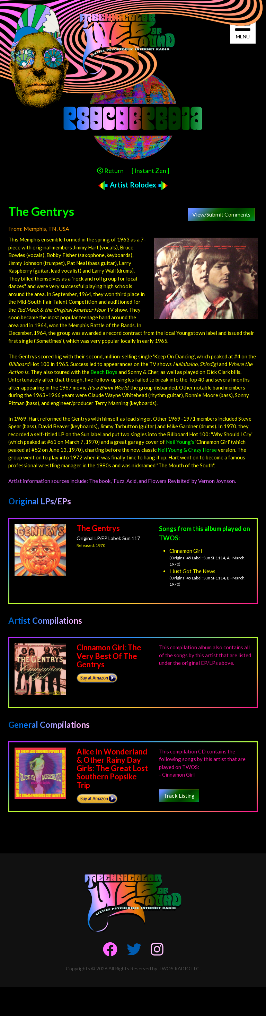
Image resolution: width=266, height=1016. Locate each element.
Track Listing (179, 795)
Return (110, 170)
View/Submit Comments (221, 214)
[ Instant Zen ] (150, 170)
